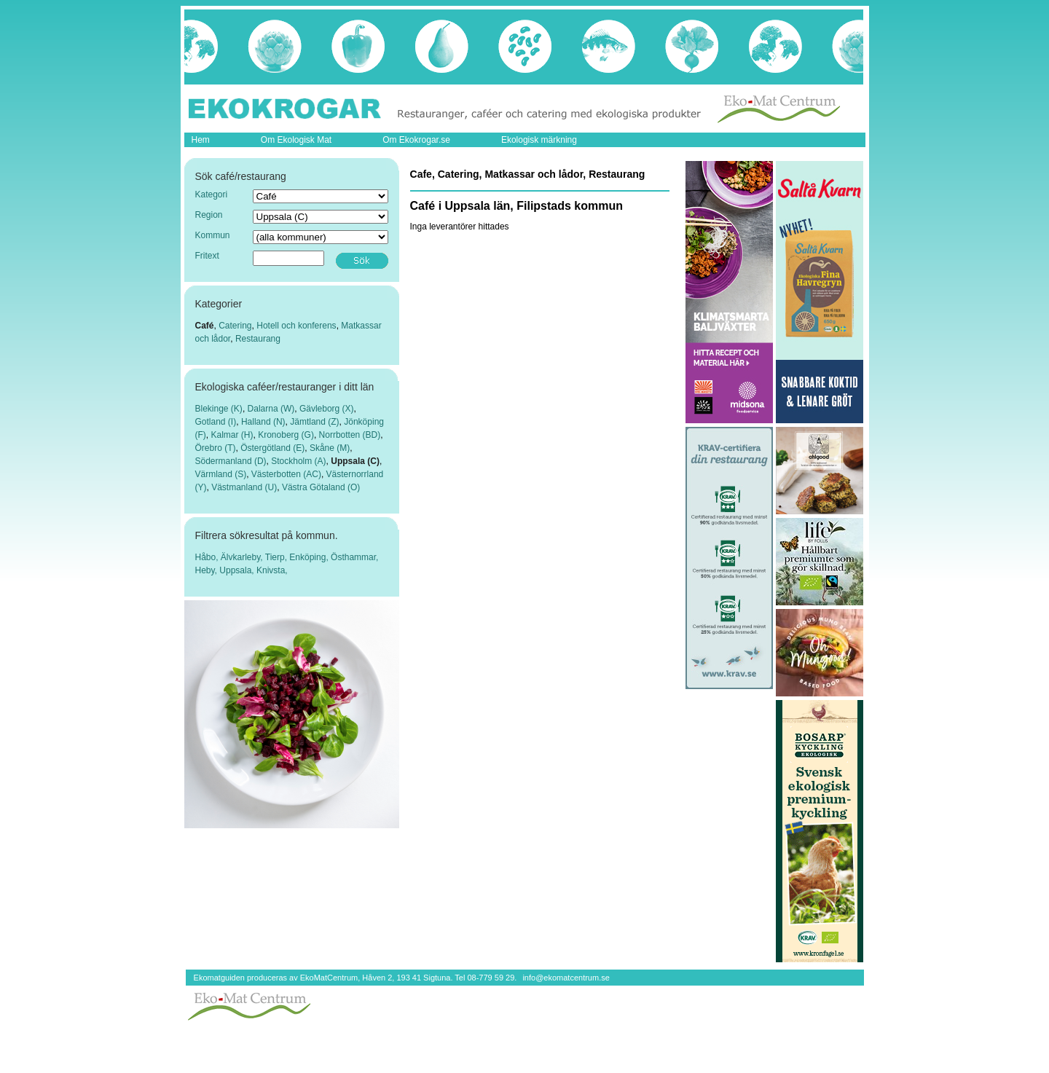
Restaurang (257, 339)
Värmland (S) (221, 474)
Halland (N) (263, 422)
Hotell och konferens (296, 326)
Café (204, 326)
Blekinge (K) (219, 409)
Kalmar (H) (232, 435)
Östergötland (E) (272, 448)
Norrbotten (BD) (350, 435)
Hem (201, 140)
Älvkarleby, (243, 557)
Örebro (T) (215, 448)
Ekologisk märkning (539, 140)
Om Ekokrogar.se (416, 140)
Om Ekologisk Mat (296, 140)
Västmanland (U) (244, 487)
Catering (235, 326)
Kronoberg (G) (286, 435)
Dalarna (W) (271, 409)
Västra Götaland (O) (321, 487)
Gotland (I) (216, 422)
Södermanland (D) (231, 461)
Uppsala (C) (355, 461)
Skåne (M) (330, 448)
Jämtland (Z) (314, 422)
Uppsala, (237, 570)
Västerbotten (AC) (286, 474)
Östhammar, (354, 557)
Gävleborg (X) (326, 409)
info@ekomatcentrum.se (565, 977)
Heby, (207, 570)
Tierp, (277, 557)
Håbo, (208, 557)
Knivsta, (272, 570)
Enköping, (310, 557)
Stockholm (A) (298, 461)
